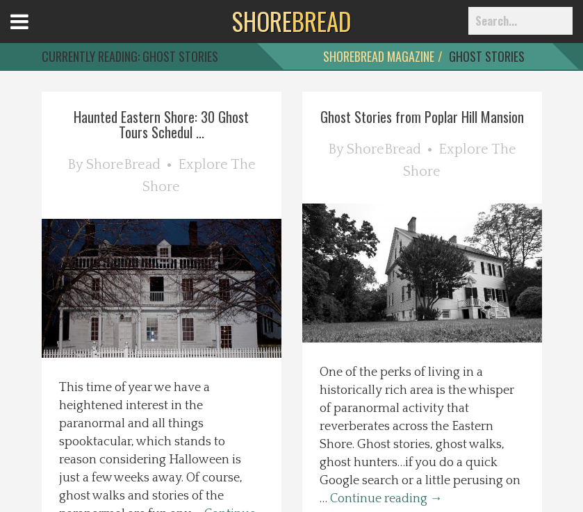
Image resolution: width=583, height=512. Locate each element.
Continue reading (386, 499)
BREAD (291, 20)
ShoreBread (123, 164)
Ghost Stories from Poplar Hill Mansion (422, 116)
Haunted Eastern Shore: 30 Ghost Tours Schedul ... (161, 124)
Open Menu (36, 34)
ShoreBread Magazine (378, 56)
